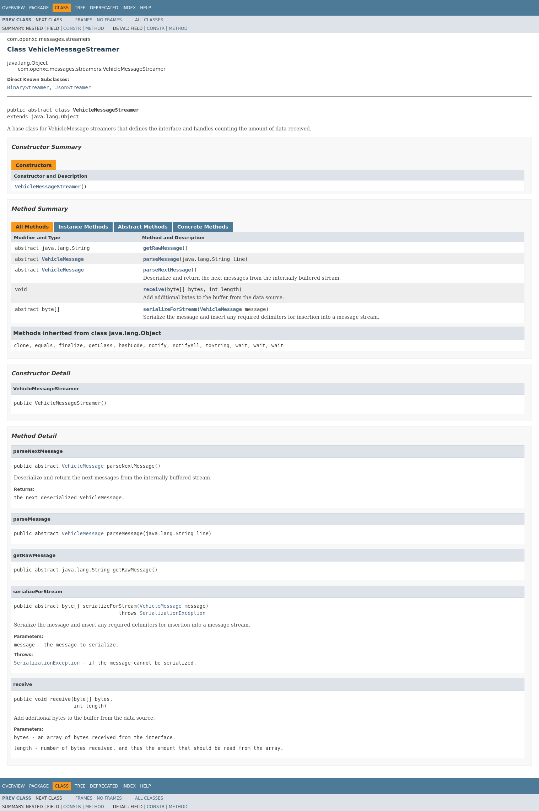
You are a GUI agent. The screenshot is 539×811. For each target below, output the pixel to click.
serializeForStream (170, 309)
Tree (80, 7)
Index (129, 7)
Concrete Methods (202, 227)
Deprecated (104, 7)
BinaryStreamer (28, 87)
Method (94, 28)
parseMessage (161, 259)
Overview (13, 7)
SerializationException (172, 613)
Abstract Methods (143, 227)
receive (153, 289)
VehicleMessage (63, 259)
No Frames (109, 19)
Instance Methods (83, 227)
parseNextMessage (167, 270)
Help (145, 7)
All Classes (149, 19)
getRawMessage (162, 248)
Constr (72, 28)
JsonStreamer (73, 87)
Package (39, 7)
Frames (84, 19)
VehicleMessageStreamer (48, 186)
